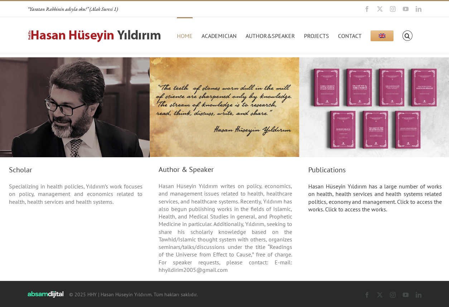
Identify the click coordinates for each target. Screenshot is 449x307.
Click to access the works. (355, 209)
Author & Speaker (186, 169)
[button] (407, 35)
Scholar (20, 169)
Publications (327, 169)
